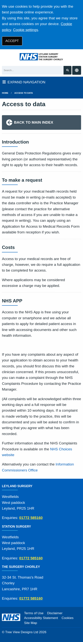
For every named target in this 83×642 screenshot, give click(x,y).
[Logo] (41, 56)
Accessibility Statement (41, 618)
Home (5, 93)
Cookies (68, 618)
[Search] (33, 70)
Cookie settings (25, 30)
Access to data (23, 93)
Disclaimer (55, 613)
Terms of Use (34, 613)
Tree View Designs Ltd (21, 632)
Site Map (30, 623)
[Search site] (67, 70)
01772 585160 (31, 518)
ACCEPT (12, 41)
